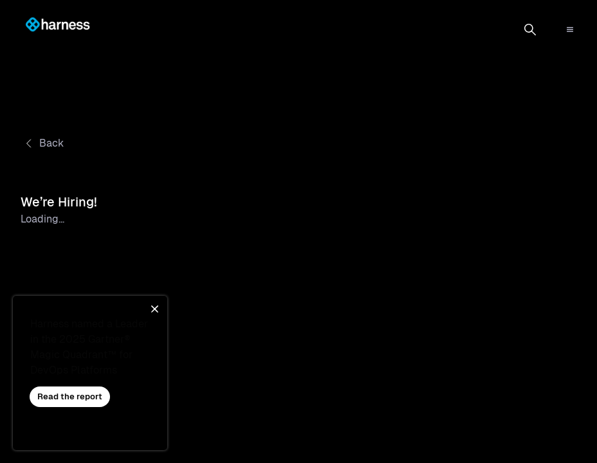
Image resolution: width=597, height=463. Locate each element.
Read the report (69, 396)
